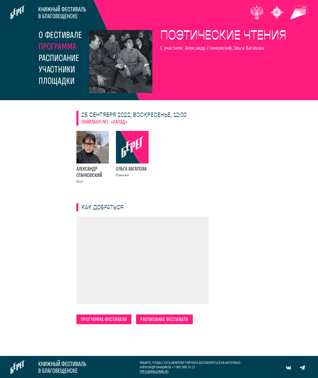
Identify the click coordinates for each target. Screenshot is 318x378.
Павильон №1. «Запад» (104, 122)
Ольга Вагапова (131, 169)
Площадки (56, 81)
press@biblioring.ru (154, 371)
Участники (57, 70)
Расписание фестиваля (164, 319)
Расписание (59, 58)
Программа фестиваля (104, 319)
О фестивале (60, 35)
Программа (57, 47)
